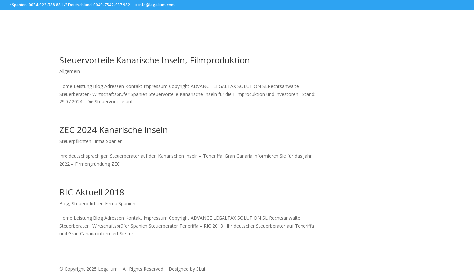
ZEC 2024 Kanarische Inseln (113, 130)
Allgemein (69, 71)
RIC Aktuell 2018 (91, 192)
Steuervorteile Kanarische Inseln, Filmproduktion (154, 60)
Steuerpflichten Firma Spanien (91, 141)
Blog (64, 203)
